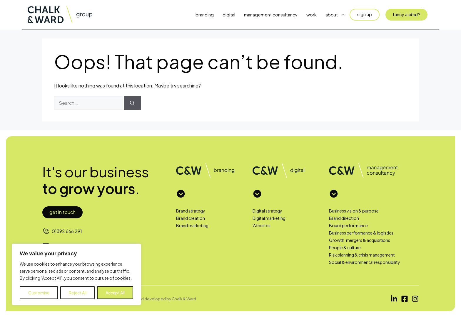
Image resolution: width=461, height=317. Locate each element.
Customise (38, 292)
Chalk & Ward (184, 298)
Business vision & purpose (354, 210)
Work (311, 14)
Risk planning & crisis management (362, 254)
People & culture (345, 247)
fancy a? (406, 14)
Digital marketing (269, 218)
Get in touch (62, 212)
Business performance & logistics (361, 232)
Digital (229, 14)
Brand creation (190, 218)
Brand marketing (192, 225)
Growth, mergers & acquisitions (359, 240)
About (337, 14)
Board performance (348, 225)
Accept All (115, 292)
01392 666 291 (67, 231)
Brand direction (344, 218)
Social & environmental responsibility (364, 262)
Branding (205, 14)
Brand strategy (190, 210)
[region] (76, 274)
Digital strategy (267, 210)
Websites (261, 225)
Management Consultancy (271, 14)
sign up (364, 14)
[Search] (132, 103)
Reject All (77, 292)
